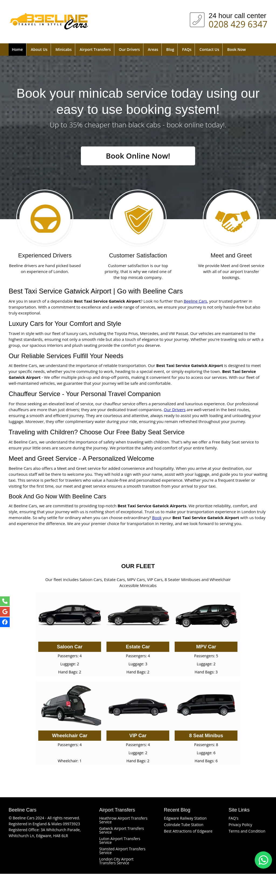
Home (17, 49)
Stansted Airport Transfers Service (122, 851)
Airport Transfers (95, 49)
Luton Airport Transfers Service (119, 840)
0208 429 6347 (238, 23)
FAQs (187, 49)
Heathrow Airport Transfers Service (123, 820)
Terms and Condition (247, 831)
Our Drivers (129, 49)
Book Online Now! (138, 156)
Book (157, 517)
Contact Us (209, 49)
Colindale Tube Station (183, 824)
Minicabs (64, 49)
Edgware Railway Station (185, 818)
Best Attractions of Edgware (188, 831)
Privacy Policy (240, 824)
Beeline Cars (195, 301)
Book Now (236, 49)
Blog (170, 49)
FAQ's (234, 818)
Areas (153, 49)
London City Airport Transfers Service (116, 861)
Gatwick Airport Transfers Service (121, 830)
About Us (39, 49)
